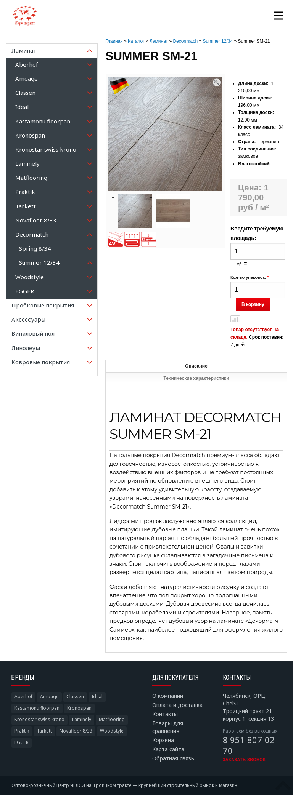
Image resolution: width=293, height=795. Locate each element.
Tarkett (44, 731)
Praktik (21, 731)
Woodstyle (112, 731)
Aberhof (23, 696)
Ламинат (159, 41)
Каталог (136, 41)
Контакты (165, 714)
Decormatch (185, 41)
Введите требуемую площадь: (256, 233)
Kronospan (79, 708)
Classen (75, 696)
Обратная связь (173, 758)
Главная (114, 41)
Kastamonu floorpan (37, 708)
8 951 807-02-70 (250, 745)
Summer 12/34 (218, 41)
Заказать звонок (244, 759)
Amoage (49, 696)
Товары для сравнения (167, 727)
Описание (196, 366)
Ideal (97, 696)
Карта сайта (168, 749)
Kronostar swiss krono (39, 719)
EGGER (21, 742)
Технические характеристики (196, 378)
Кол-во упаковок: (249, 277)
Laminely (81, 719)
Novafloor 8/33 (76, 731)
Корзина (163, 740)
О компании (167, 695)
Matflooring (112, 719)
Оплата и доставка (177, 705)
